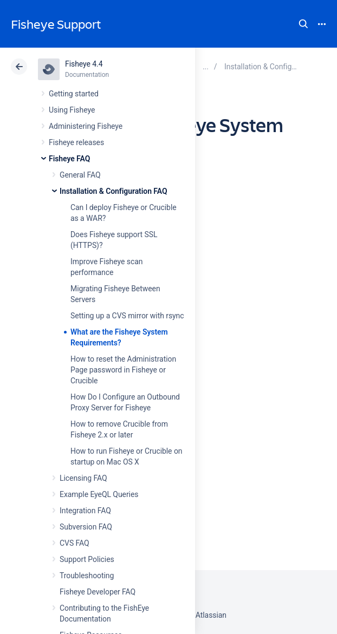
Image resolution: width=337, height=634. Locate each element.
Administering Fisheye (85, 126)
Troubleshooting (87, 575)
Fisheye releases (76, 142)
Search (303, 23)
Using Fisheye (72, 110)
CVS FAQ (74, 543)
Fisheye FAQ (69, 158)
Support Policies (87, 559)
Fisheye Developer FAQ (97, 591)
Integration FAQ (85, 510)
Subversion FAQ (86, 526)
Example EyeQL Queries (99, 494)
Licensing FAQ (83, 478)
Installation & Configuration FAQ (113, 191)
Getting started (74, 93)
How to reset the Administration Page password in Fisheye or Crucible (123, 370)
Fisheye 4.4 (84, 64)
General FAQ (80, 175)
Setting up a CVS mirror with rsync (127, 315)
